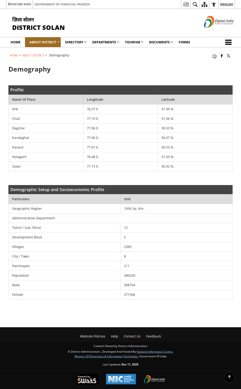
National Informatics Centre (155, 351)
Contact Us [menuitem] (132, 336)
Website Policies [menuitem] (92, 336)
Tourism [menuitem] (134, 42)
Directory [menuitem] (76, 42)
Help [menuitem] (114, 336)
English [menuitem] (226, 4)
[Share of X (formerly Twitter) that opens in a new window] (228, 56)
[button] (229, 42)
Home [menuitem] (16, 42)
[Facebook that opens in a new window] (222, 56)
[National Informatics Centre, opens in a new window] (121, 379)
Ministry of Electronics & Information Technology (106, 356)
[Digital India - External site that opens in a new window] (213, 31)
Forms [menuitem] (184, 42)
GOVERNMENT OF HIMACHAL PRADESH (62, 4)
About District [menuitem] (44, 42)
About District (33, 55)
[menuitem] (185, 4)
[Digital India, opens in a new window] (154, 380)
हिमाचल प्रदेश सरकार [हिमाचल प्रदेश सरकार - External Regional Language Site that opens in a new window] (19, 4)
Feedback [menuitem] (153, 336)
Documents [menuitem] (161, 42)
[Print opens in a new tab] (214, 56)
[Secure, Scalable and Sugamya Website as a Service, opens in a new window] (87, 380)
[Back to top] (229, 377)
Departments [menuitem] (105, 42)
